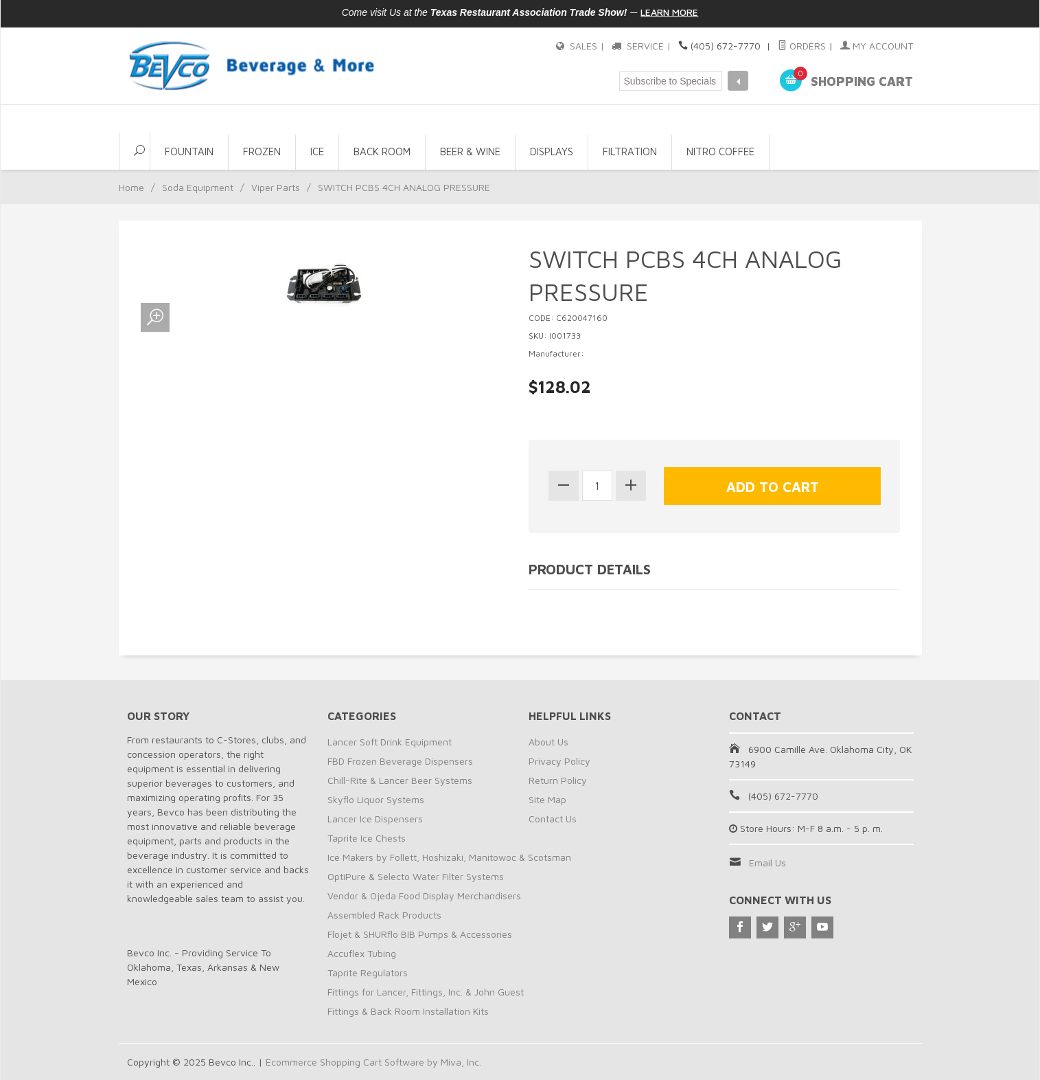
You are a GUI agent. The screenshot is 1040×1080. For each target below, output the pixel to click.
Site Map (547, 799)
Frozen (262, 151)
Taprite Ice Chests (366, 838)
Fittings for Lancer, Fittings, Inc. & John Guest (425, 992)
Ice (317, 151)
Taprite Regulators (367, 972)
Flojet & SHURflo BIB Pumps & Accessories (419, 934)
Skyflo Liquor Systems (375, 799)
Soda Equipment (197, 187)
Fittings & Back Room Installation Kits (408, 1011)
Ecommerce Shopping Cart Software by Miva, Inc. (373, 1062)
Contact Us (553, 818)
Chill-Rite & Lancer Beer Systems (399, 780)
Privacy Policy (559, 761)
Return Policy (558, 780)
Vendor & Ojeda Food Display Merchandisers (424, 895)
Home (131, 187)
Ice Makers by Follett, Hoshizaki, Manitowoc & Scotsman (449, 857)
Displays (551, 151)
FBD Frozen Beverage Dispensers (400, 761)
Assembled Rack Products (384, 915)
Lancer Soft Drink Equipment (389, 741)
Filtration (630, 151)
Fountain (189, 151)
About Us (548, 741)
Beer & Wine (470, 151)
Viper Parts (275, 187)
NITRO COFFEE (720, 151)
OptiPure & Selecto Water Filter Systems (415, 876)
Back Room (382, 151)
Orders (802, 46)
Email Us (767, 862)
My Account (876, 46)
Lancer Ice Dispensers (375, 818)
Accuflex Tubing (361, 953)
